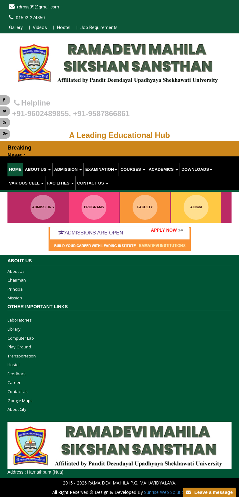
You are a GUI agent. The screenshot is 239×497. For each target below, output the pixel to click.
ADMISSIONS (43, 207)
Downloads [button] (196, 169)
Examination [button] (101, 169)
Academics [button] (163, 169)
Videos (40, 27)
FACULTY (145, 207)
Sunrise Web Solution (165, 492)
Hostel (63, 27)
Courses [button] (132, 169)
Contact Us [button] (92, 183)
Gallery (16, 27)
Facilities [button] (60, 183)
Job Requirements (99, 27)
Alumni (196, 207)
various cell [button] (26, 183)
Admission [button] (68, 169)
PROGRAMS (94, 207)
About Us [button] (38, 169)
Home (15, 169)
